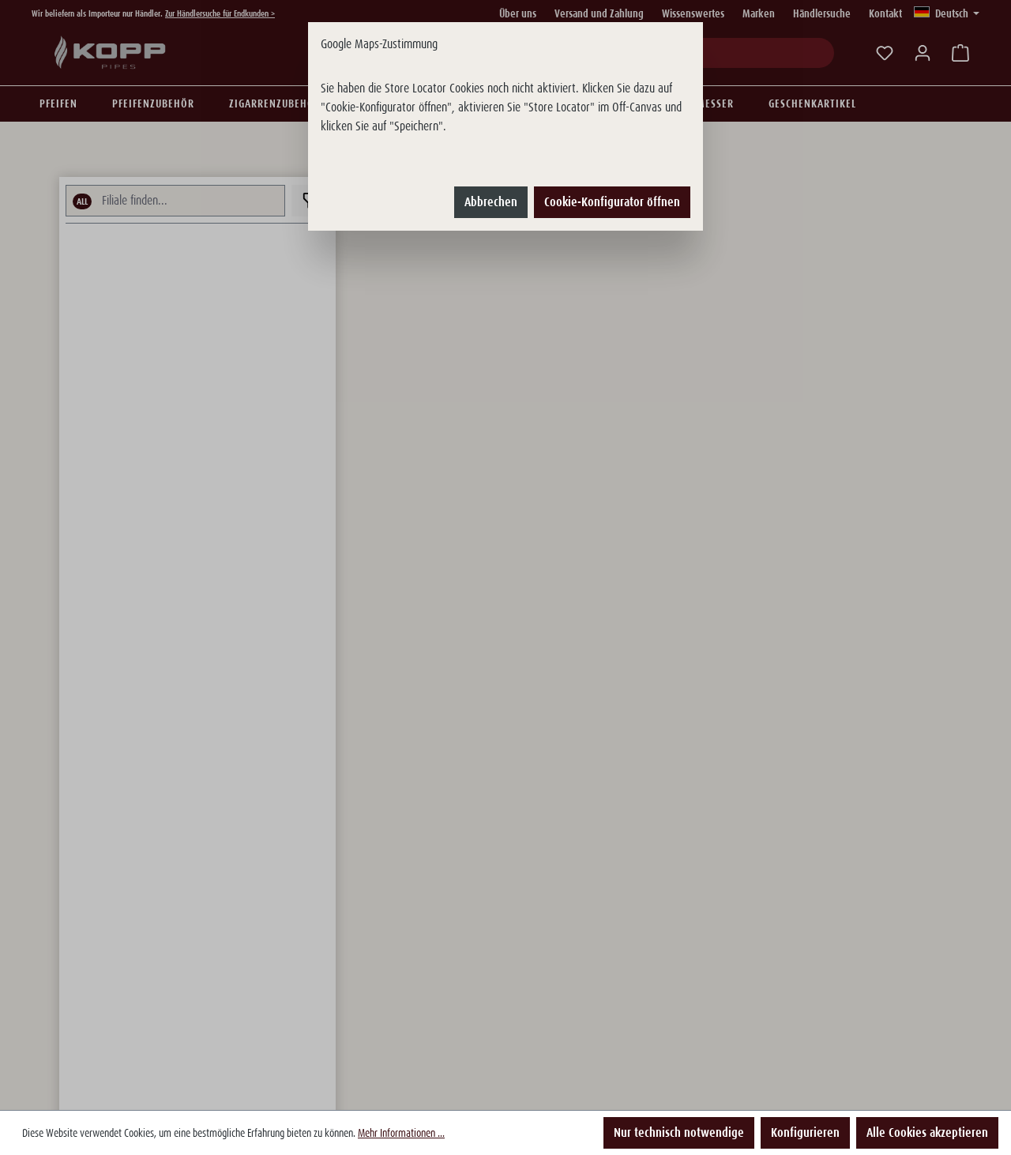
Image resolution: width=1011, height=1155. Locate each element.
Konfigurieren (805, 1132)
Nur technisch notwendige (679, 1132)
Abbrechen (490, 201)
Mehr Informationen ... (401, 1133)
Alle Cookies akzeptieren (927, 1132)
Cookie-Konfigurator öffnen (612, 201)
